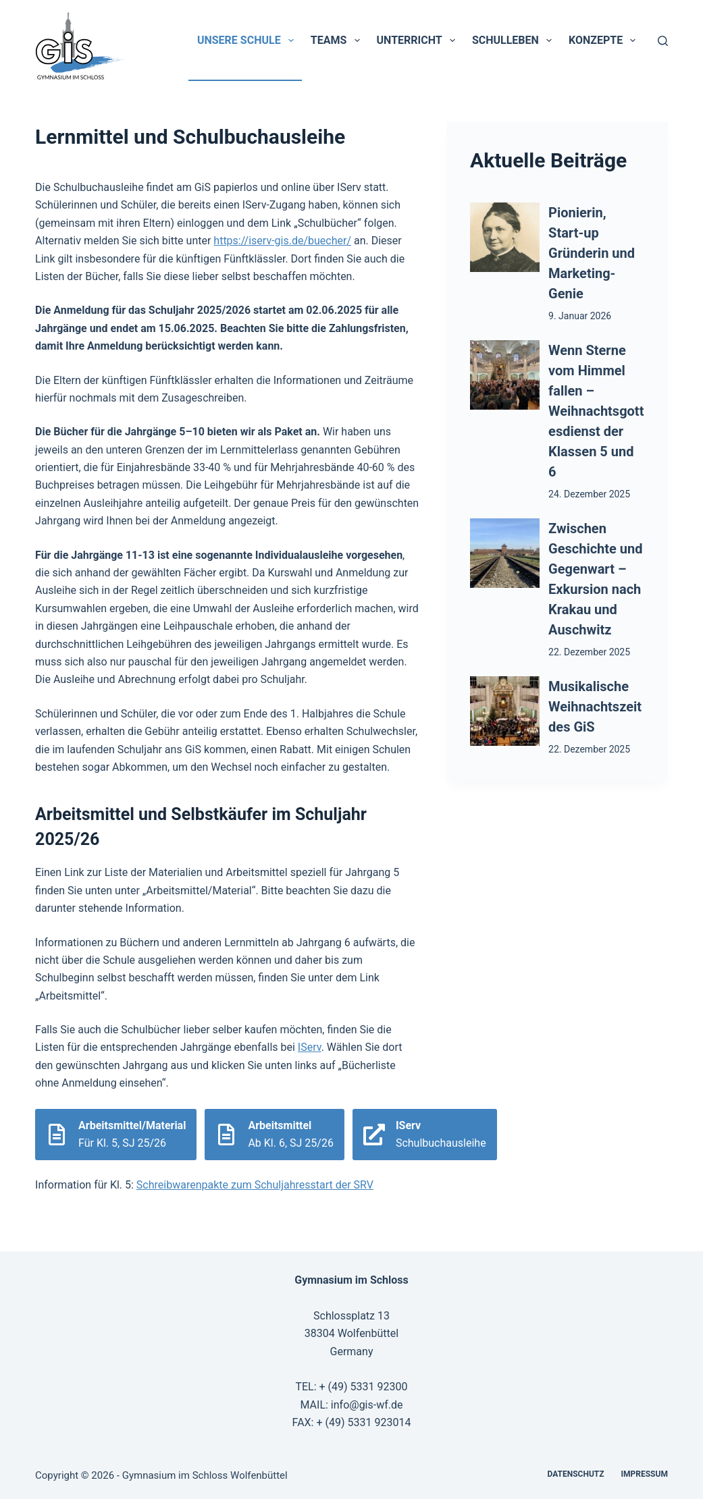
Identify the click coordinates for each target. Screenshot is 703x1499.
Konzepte (605, 40)
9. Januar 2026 (579, 315)
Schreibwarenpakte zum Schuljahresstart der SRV (254, 1184)
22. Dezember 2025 (589, 652)
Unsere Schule (248, 40)
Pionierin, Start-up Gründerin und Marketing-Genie (591, 253)
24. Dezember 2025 (589, 494)
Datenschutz (576, 1474)
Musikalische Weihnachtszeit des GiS (595, 706)
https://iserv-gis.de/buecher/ (282, 240)
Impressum (644, 1474)
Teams (338, 40)
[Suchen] (663, 41)
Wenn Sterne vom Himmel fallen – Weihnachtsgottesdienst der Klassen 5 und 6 (596, 411)
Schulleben (514, 40)
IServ (309, 1047)
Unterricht (419, 40)
